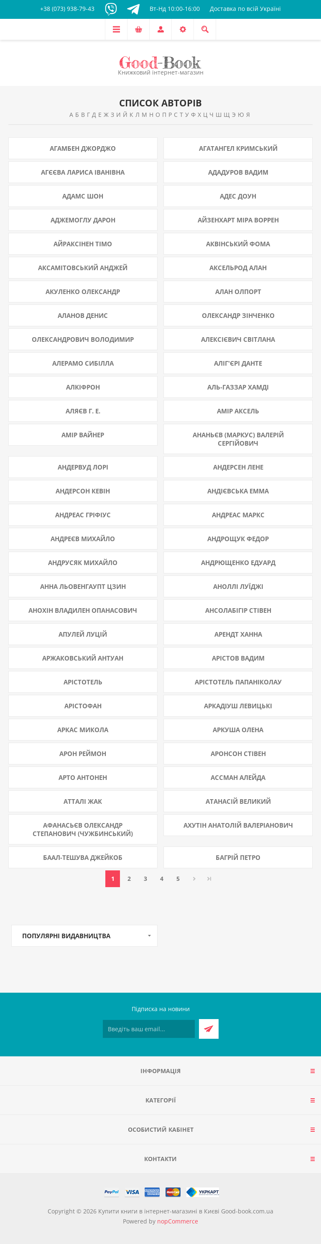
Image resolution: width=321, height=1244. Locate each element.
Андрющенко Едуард (238, 562)
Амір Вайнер (82, 435)
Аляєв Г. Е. (83, 411)
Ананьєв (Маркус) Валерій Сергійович (238, 439)
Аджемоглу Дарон (83, 220)
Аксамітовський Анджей (82, 267)
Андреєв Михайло (83, 538)
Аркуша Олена (238, 729)
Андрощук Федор (238, 538)
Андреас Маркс (238, 515)
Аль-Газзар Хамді (238, 387)
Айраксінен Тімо (83, 244)
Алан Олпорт (238, 291)
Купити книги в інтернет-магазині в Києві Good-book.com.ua (185, 1211)
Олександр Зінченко (238, 315)
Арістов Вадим (238, 658)
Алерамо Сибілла (83, 363)
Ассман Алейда (238, 777)
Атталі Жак (83, 801)
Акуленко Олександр (83, 291)
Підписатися (209, 1029)
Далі (194, 878)
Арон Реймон (82, 753)
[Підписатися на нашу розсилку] (149, 1029)
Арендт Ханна (238, 634)
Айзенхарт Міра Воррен (238, 220)
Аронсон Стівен (238, 753)
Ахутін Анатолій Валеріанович (238, 825)
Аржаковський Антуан (82, 658)
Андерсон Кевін (83, 491)
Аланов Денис (83, 315)
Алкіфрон (83, 387)
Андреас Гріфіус (83, 515)
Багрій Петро (238, 857)
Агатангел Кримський (238, 148)
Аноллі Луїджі (238, 586)
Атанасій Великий (238, 801)
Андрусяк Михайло (82, 562)
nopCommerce (177, 1221)
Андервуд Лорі (83, 467)
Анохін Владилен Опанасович (82, 610)
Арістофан (83, 706)
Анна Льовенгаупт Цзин (83, 586)
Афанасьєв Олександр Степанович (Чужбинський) (83, 829)
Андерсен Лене (238, 467)
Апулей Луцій (83, 634)
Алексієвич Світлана (238, 339)
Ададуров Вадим (238, 172)
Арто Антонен (83, 777)
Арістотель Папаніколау (238, 682)
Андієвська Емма (238, 491)
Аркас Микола (82, 729)
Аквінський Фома (238, 244)
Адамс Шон (82, 196)
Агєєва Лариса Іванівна (83, 172)
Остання (209, 878)
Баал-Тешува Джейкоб (82, 857)
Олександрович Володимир (83, 339)
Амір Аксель (238, 411)
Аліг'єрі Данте (238, 363)
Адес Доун (238, 196)
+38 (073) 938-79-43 (67, 9)
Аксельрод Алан (238, 267)
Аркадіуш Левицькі (238, 706)
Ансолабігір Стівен (238, 610)
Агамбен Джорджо (83, 148)
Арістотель (83, 682)
